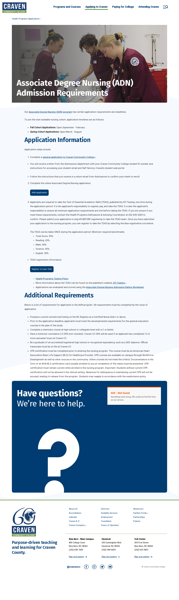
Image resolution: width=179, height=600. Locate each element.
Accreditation (75, 513)
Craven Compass (78, 525)
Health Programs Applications (26, 19)
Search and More (165, 7)
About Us (73, 509)
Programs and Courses (67, 6)
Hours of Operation (110, 525)
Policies (136, 521)
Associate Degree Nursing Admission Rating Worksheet (115, 287)
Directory (105, 509)
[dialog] (170, 591)
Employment (107, 517)
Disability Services (109, 513)
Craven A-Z (74, 521)
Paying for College (123, 6)
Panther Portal (140, 513)
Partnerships (139, 517)
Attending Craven (148, 6)
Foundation (106, 521)
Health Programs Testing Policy (52, 278)
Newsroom (138, 509)
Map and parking (76, 556)
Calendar (73, 517)
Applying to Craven (96, 6)
